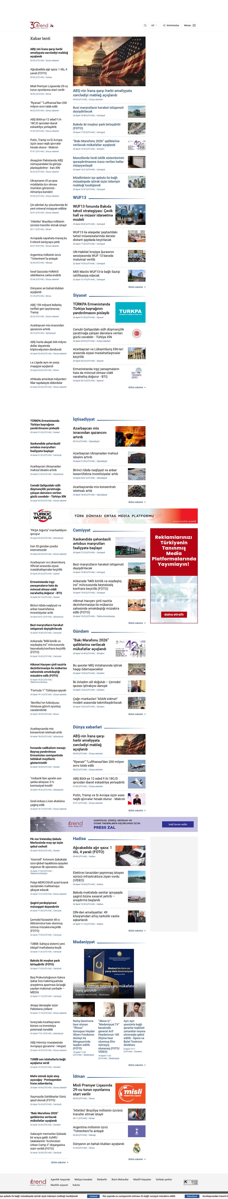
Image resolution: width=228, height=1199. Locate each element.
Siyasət (80, 295)
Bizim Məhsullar (120, 1179)
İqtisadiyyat (84, 419)
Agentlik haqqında (60, 1179)
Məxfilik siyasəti (59, 1185)
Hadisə (79, 838)
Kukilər (76, 1185)
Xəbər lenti (40, 38)
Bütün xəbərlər (136, 287)
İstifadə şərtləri (164, 1179)
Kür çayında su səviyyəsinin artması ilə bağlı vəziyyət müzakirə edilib (153, 1196)
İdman (79, 1076)
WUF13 (79, 197)
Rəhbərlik (102, 1179)
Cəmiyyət (81, 530)
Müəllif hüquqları (142, 1179)
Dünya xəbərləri (87, 727)
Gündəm (81, 631)
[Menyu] (190, 25)
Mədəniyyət (84, 942)
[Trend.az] (42, 25)
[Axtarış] (145, 25)
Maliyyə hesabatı (83, 1179)
